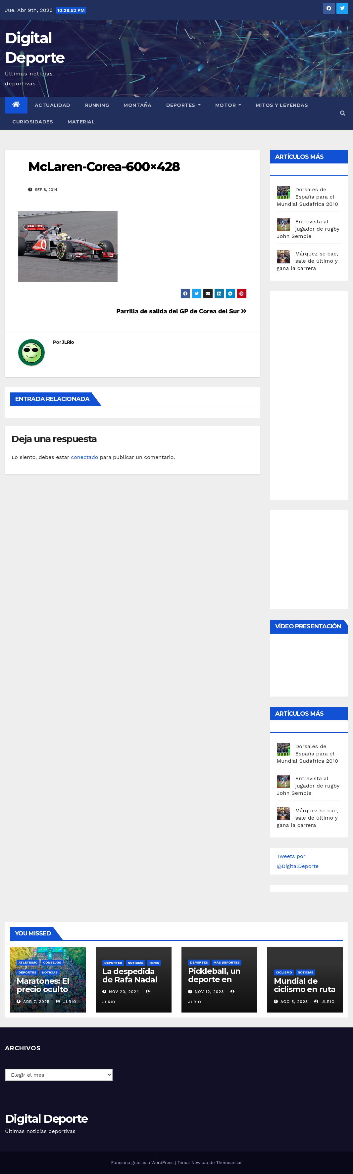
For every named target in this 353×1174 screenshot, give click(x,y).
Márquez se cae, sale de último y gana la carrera (307, 260)
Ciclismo (284, 972)
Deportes (183, 105)
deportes (27, 972)
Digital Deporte (46, 1119)
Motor (228, 105)
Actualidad (53, 105)
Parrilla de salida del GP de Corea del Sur (181, 311)
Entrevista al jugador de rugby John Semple (308, 228)
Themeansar (229, 1162)
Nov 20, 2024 (124, 991)
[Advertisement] (315, 393)
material (81, 122)
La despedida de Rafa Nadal (129, 975)
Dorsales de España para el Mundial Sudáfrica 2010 (307, 196)
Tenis (154, 963)
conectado (84, 457)
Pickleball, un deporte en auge (214, 979)
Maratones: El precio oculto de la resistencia (43, 993)
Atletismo (28, 962)
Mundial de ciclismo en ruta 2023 (304, 989)
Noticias (50, 972)
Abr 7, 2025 (36, 1001)
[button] (342, 113)
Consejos (52, 962)
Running (97, 105)
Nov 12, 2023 (209, 991)
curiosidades (32, 122)
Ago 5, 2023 (294, 1001)
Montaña (138, 105)
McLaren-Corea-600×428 (103, 166)
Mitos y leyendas (282, 105)
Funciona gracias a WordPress (143, 1162)
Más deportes (227, 962)
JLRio (68, 342)
